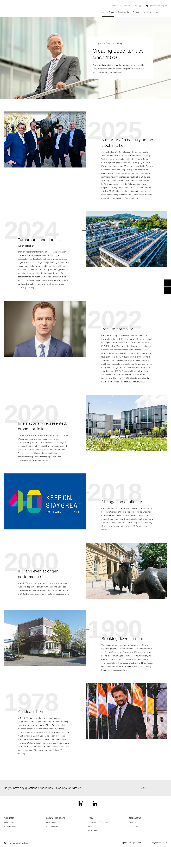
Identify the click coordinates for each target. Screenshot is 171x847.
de (136, 6)
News (89, 826)
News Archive (92, 831)
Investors (147, 12)
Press (156, 12)
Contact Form (134, 826)
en (140, 6)
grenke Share (51, 822)
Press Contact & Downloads (98, 822)
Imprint (124, 843)
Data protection (135, 843)
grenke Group (108, 12)
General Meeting (52, 826)
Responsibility (123, 12)
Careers (136, 12)
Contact (115, 6)
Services (132, 822)
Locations (126, 6)
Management (9, 822)
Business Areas (10, 826)
